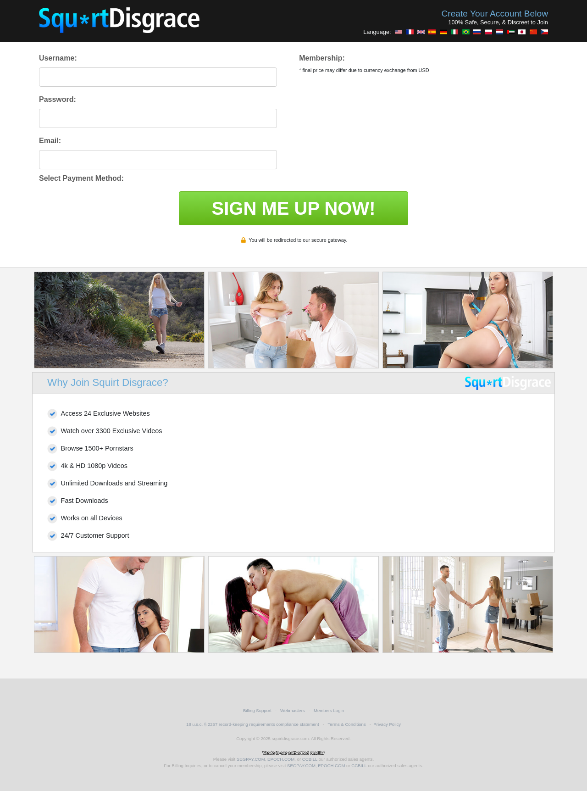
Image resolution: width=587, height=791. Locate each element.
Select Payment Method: (81, 178)
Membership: (322, 58)
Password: (57, 99)
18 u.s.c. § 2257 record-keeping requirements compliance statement (252, 724)
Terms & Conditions (347, 724)
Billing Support (257, 710)
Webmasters (292, 710)
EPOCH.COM (280, 759)
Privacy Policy (387, 724)
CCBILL (309, 759)
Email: (50, 141)
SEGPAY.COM (251, 759)
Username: (58, 58)
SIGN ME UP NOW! (293, 208)
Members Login (329, 710)
